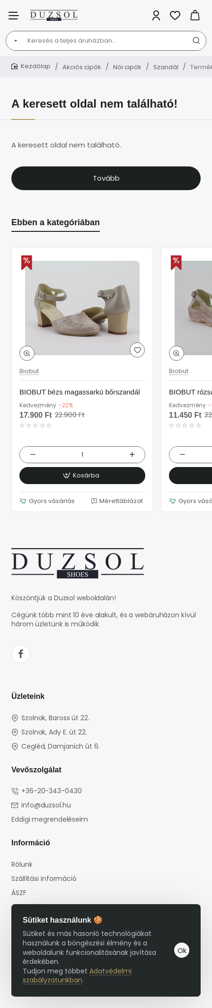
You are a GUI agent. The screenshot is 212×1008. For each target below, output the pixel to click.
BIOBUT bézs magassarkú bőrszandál (79, 392)
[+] (132, 454)
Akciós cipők (81, 67)
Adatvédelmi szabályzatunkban (77, 975)
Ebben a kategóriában (55, 222)
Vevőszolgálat (36, 770)
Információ (30, 843)
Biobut (29, 371)
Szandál (165, 67)
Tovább (106, 178)
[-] (32, 454)
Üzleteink (27, 696)
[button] (27, 353)
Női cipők (127, 67)
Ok (181, 950)
